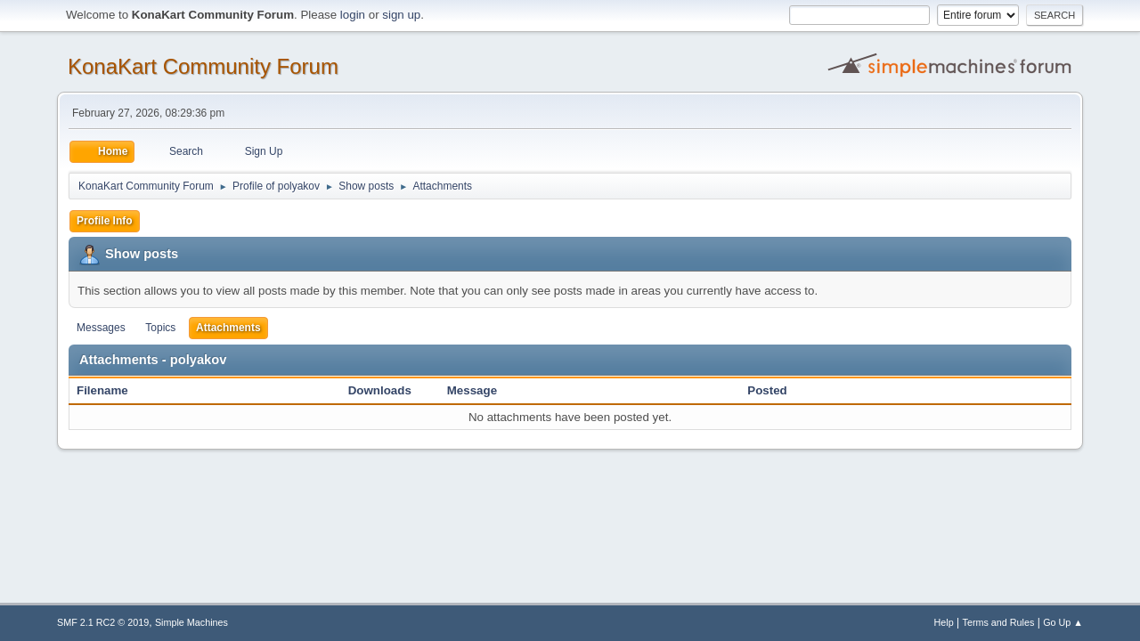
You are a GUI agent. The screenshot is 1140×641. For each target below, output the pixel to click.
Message (472, 390)
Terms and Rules (999, 622)
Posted (766, 390)
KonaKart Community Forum (203, 66)
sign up (401, 14)
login (352, 14)
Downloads (379, 390)
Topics (160, 327)
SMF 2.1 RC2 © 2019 (103, 622)
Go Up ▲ (1063, 622)
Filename (112, 390)
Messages (101, 327)
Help (944, 622)
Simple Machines (191, 622)
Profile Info (105, 221)
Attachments (228, 327)
